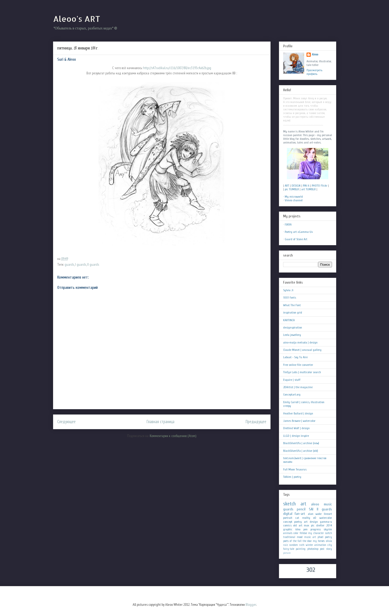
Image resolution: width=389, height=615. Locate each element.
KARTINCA (289, 320)
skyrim (328, 529)
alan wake (315, 514)
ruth (301, 545)
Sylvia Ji (288, 290)
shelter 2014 (324, 525)
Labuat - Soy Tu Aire (295, 357)
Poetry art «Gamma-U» (299, 232)
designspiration (292, 327)
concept (287, 522)
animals (287, 533)
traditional (289, 537)
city (330, 545)
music (328, 504)
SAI (311, 509)
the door (307, 541)
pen (305, 529)
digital (287, 513)
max (306, 525)
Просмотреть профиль (314, 72)
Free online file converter (298, 365)
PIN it (306, 185)
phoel (320, 537)
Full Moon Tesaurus (295, 469)
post (322, 549)
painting (300, 549)
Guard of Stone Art (296, 239)
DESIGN (296, 185)
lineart (328, 514)
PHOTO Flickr (319, 185)
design (314, 522)
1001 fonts (289, 297)
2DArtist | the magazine (298, 387)
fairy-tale (288, 549)
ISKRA (288, 224)
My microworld (294, 196)
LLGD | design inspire (296, 436)
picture (287, 552)
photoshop (312, 549)
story (329, 549)
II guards (93, 264)
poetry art (301, 522)
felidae (303, 533)
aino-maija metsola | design (300, 342)
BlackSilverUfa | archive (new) (301, 443)
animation (320, 545)
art (303, 504)
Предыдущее (256, 421)
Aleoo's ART (76, 19)
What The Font (292, 305)
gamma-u (326, 522)
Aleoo (315, 54)
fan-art (300, 513)
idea (297, 529)
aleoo (315, 504)
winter (309, 545)
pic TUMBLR (292, 189)
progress (315, 529)
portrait (287, 518)
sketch (289, 504)
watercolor (325, 518)
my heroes (319, 541)
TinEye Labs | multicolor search (302, 372)
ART (287, 185)
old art (297, 525)
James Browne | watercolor (299, 421)
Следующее (66, 421)
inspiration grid (292, 312)
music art (310, 537)
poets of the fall (292, 541)
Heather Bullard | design (298, 413)
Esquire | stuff (291, 380)
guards (69, 264)
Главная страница (160, 421)
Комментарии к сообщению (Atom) (173, 435)
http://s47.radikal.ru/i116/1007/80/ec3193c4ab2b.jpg (176, 67)
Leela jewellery (292, 335)
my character (316, 533)
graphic (287, 529)
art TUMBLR (308, 189)
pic (312, 525)
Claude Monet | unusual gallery (302, 350)
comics (287, 525)
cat (297, 518)
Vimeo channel (294, 200)
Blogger (251, 604)
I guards (80, 264)
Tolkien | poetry (292, 477)
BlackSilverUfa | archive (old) (300, 451)
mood (300, 537)
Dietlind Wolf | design (296, 428)
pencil (301, 509)
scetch (328, 533)
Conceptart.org (291, 394)
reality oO (309, 518)
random (293, 545)
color (295, 533)
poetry (328, 537)
